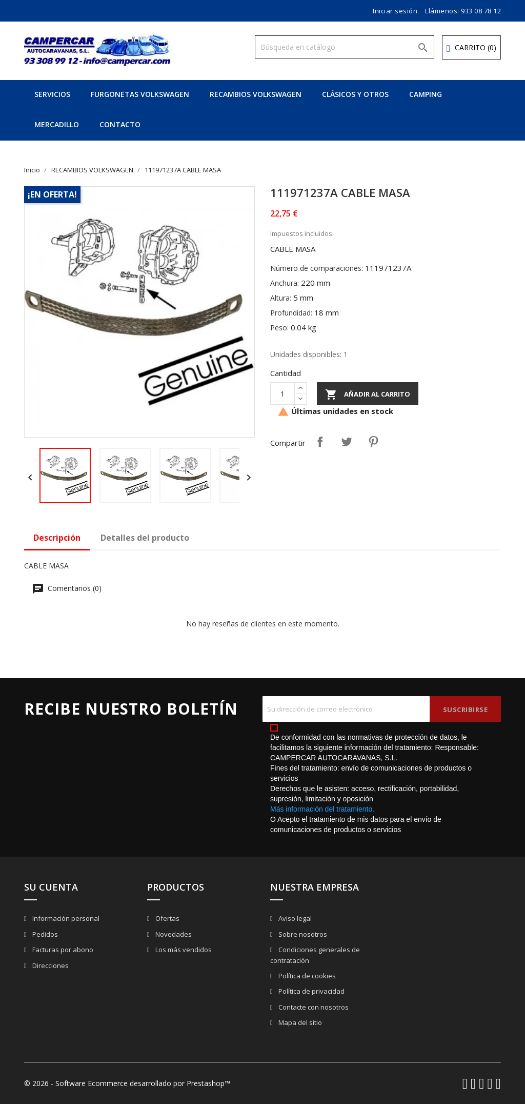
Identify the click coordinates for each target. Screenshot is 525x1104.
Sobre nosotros (302, 934)
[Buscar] (344, 46)
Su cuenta (51, 887)
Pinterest (373, 441)
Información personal (65, 918)
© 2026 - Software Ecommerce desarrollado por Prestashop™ (127, 1083)
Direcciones (50, 965)
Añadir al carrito (367, 394)
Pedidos (44, 934)
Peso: (279, 327)
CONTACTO (119, 124)
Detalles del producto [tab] (144, 537)
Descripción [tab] (56, 537)
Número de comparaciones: (316, 268)
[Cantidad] (282, 393)
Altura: (280, 298)
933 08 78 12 (481, 10)
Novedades (173, 934)
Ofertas (166, 918)
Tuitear (346, 441)
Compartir (320, 441)
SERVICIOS (52, 94)
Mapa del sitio (299, 1022)
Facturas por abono (62, 949)
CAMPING (425, 94)
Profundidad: (291, 313)
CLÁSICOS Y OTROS (355, 94)
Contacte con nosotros (313, 1007)
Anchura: (284, 283)
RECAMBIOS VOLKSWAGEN (255, 94)
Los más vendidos (183, 949)
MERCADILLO (56, 124)
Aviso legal (294, 918)
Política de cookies (306, 975)
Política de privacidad (311, 991)
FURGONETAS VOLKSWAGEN (140, 94)
